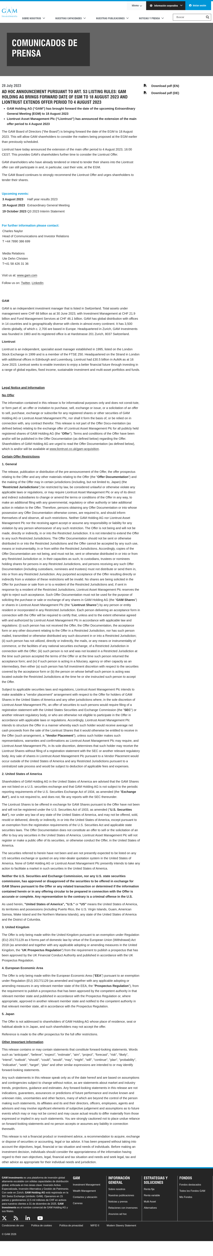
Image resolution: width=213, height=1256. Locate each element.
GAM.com (9, 12)
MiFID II (94, 1225)
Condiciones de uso (13, 1225)
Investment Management (86, 1184)
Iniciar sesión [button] (199, 5)
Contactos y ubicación (85, 1197)
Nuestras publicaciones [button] (110, 18)
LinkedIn (38, 283)
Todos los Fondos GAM (192, 1191)
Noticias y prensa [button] (149, 18)
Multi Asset (150, 1201)
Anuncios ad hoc (117, 1214)
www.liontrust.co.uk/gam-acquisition (74, 449)
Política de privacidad (71, 1225)
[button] (207, 17)
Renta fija (149, 1189)
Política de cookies (41, 1225)
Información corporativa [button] (164, 5)
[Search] (192, 17)
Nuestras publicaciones (121, 1195)
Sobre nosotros (116, 1189)
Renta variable (152, 1195)
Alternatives (150, 1207)
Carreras (78, 1203)
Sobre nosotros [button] (31, 18)
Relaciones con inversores (123, 1207)
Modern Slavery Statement (121, 1225)
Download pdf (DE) (165, 93)
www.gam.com (27, 275)
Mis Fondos (185, 1197)
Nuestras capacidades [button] (68, 18)
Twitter (25, 283)
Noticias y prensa (117, 1201)
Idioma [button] (135, 5)
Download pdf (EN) (165, 86)
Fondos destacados (190, 1184)
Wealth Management (84, 1191)
